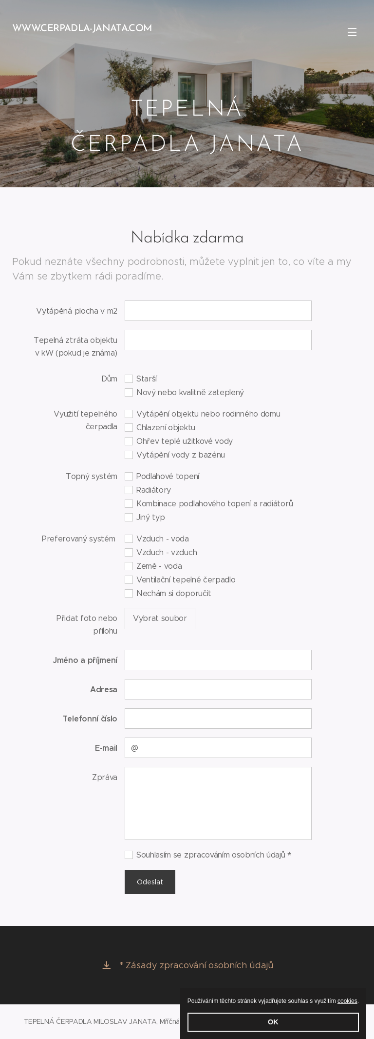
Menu (352, 32)
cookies (347, 1001)
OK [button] (273, 1022)
